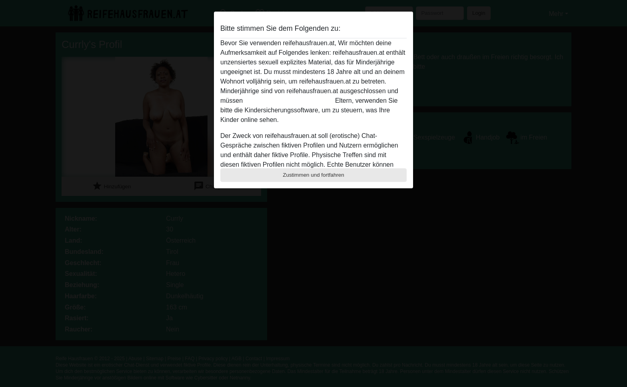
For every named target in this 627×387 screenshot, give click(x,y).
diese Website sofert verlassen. (288, 100)
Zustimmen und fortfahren (313, 175)
